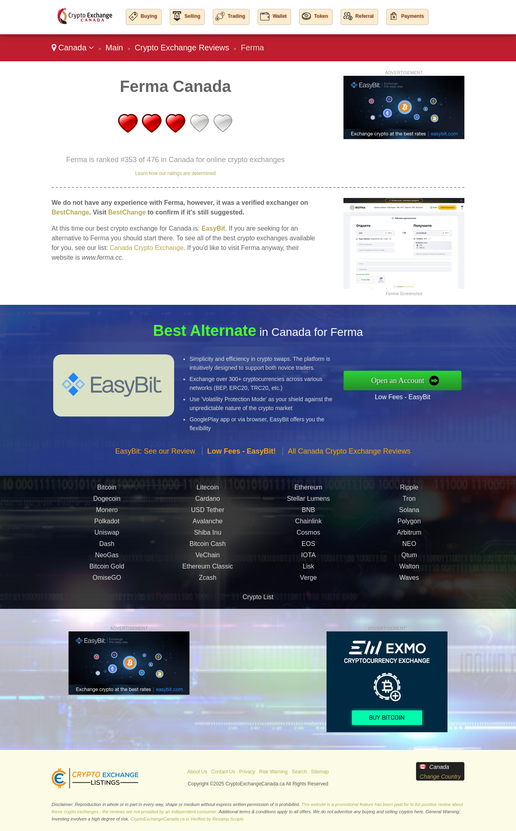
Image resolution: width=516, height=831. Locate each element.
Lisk (308, 568)
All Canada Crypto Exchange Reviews (349, 453)
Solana (409, 511)
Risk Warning (273, 772)
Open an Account (400, 380)
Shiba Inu (207, 534)
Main (114, 47)
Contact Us (223, 772)
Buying (149, 16)
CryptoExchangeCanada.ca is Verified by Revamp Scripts (187, 818)
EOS (308, 545)
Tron (409, 500)
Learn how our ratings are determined (175, 173)
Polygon (409, 523)
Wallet (280, 16)
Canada (73, 47)
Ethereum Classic (207, 568)
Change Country (440, 776)
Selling (192, 16)
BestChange (70, 212)
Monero (107, 511)
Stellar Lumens (308, 500)
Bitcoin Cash (207, 545)
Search (299, 772)
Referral (365, 16)
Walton (409, 568)
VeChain (208, 557)
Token (321, 16)
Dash (106, 545)
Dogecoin (107, 500)
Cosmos (308, 534)
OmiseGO (106, 579)
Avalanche (208, 523)
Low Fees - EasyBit (405, 396)
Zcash (207, 579)
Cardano (207, 500)
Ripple (409, 489)
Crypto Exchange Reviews (182, 47)
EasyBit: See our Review (155, 453)
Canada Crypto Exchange (146, 247)
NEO (409, 545)
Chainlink (308, 523)
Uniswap (106, 534)
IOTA (308, 557)
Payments (412, 16)
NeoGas (107, 557)
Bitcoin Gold (106, 568)
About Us (197, 772)
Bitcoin (107, 489)
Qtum (409, 557)
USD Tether (207, 511)
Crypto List (258, 597)
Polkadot (106, 523)
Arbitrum (409, 534)
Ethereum (308, 489)
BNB (308, 511)
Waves (409, 579)
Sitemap (320, 772)
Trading (236, 16)
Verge (308, 579)
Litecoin (207, 489)
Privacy (247, 772)
